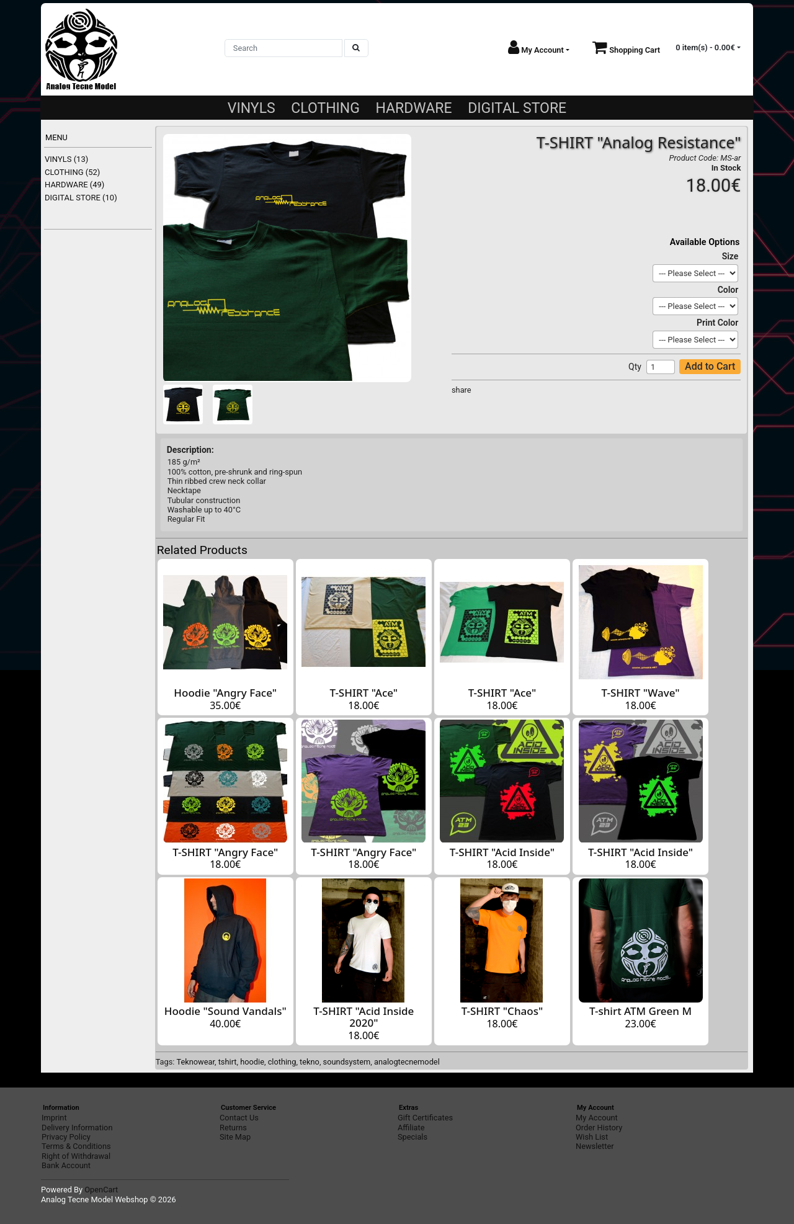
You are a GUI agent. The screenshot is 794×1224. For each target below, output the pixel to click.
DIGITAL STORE (517, 108)
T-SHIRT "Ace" (364, 693)
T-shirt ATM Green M (640, 1011)
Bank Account (66, 1165)
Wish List (592, 1136)
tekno (309, 1061)
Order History (599, 1127)
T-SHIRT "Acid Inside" (502, 852)
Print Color (717, 323)
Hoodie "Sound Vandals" (225, 1011)
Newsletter (595, 1146)
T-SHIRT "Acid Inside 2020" (363, 1017)
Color (728, 290)
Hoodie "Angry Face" (225, 693)
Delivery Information (77, 1127)
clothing (282, 1061)
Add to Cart (710, 366)
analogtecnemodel (407, 1061)
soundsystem (347, 1061)
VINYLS (251, 108)
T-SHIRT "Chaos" (502, 1011)
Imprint (54, 1117)
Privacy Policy (66, 1136)
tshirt (227, 1061)
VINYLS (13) (66, 159)
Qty (634, 367)
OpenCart (101, 1189)
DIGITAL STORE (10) (81, 197)
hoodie (252, 1061)
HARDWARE (413, 108)
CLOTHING (325, 108)
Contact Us (239, 1117)
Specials (412, 1136)
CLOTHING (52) (72, 172)
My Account (597, 1117)
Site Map (235, 1136)
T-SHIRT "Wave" (641, 693)
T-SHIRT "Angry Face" (225, 852)
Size (730, 256)
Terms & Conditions (76, 1146)
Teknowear (195, 1061)
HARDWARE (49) (74, 184)
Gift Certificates (425, 1117)
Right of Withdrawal (76, 1156)
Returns (233, 1127)
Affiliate (411, 1127)
